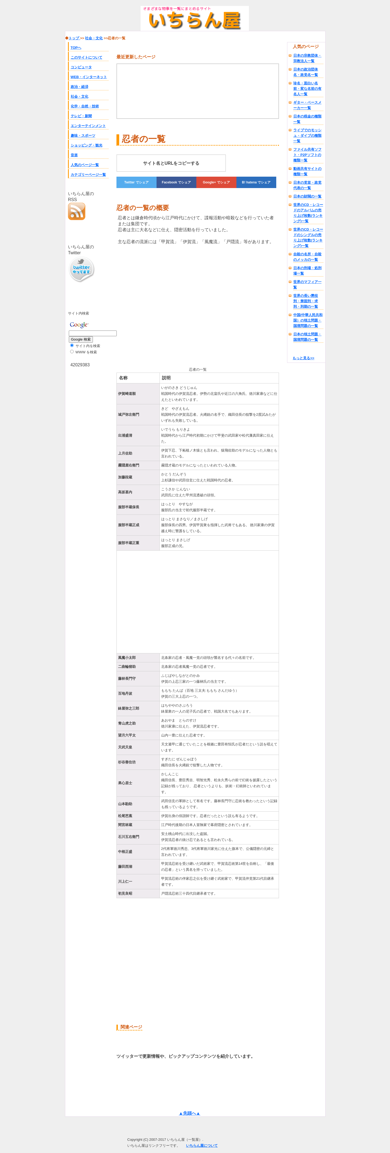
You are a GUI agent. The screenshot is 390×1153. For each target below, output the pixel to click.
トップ (74, 38)
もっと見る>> (303, 358)
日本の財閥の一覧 (307, 196)
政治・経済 (79, 87)
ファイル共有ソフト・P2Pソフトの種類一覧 (307, 154)
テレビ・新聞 (81, 116)
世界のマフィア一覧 (307, 284)
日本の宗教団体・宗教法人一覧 (307, 58)
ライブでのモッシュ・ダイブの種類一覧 (307, 135)
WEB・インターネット (89, 77)
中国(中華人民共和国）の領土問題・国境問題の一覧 (308, 320)
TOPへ (76, 48)
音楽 (74, 155)
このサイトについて (86, 57)
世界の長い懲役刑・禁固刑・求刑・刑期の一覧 (305, 301)
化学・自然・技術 (85, 106)
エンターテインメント (88, 126)
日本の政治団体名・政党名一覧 (305, 72)
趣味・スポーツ (83, 136)
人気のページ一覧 (85, 165)
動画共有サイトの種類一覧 (307, 171)
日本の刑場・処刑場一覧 (307, 270)
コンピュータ (81, 67)
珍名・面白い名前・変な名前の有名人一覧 (307, 88)
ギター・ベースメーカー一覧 (307, 105)
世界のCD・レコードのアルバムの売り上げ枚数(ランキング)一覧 (308, 213)
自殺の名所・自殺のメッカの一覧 (307, 257)
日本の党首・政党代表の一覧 (307, 185)
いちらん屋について (202, 1146)
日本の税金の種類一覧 (307, 119)
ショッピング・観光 (86, 145)
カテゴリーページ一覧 (88, 175)
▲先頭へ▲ (189, 1113)
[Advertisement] (161, 305)
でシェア (136, 182)
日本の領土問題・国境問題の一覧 (307, 337)
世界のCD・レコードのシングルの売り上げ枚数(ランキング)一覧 (308, 237)
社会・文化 (79, 96)
